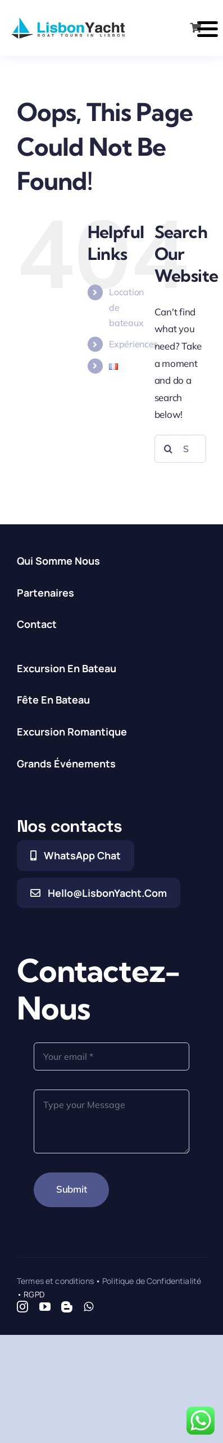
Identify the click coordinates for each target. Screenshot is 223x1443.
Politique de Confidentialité (151, 1281)
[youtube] (45, 1306)
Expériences (133, 344)
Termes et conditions (55, 1281)
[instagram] (22, 1306)
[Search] (168, 449)
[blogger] (66, 1306)
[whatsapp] (88, 1306)
